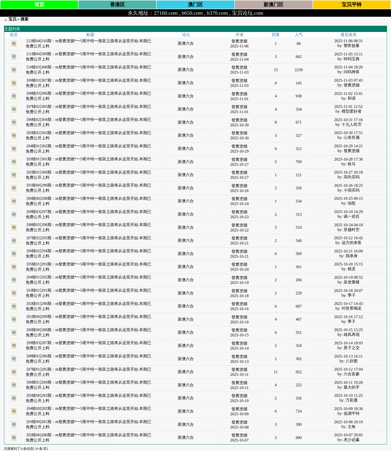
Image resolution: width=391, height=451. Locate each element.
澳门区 (195, 4)
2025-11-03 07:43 (348, 80)
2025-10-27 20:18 (348, 172)
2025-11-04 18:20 (348, 67)
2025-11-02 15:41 (348, 93)
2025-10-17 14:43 (348, 303)
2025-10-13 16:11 (348, 356)
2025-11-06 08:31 (348, 41)
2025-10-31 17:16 (348, 120)
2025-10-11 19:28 (348, 382)
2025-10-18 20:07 (348, 290)
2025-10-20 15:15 (348, 264)
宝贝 (12, 19)
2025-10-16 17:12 (348, 317)
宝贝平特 (352, 4)
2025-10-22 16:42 (348, 238)
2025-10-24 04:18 (348, 225)
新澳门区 (274, 4)
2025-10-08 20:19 (348, 422)
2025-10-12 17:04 (348, 369)
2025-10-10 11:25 (348, 395)
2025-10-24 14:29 (348, 212)
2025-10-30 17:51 (348, 133)
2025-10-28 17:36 (348, 159)
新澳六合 (186, 43)
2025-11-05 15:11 (348, 54)
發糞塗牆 (239, 41)
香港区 (117, 4)
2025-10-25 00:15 (348, 198)
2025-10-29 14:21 (348, 146)
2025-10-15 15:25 (348, 330)
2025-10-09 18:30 (348, 409)
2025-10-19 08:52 (348, 277)
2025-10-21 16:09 (348, 251)
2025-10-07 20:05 (348, 435)
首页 (39, 4)
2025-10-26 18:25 (348, 185)
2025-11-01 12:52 (348, 106)
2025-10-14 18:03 (348, 343)
